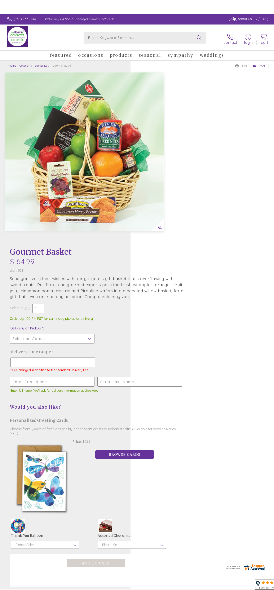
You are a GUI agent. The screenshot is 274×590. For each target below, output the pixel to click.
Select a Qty (146, 137)
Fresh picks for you (137, 423)
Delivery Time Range (158, 180)
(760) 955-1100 (25, 19)
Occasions (25, 64)
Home (12, 64)
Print (242, 64)
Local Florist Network (230, 585)
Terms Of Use (176, 585)
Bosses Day (42, 64)
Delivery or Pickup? (153, 157)
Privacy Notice (201, 585)
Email (259, 64)
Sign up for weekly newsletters (137, 446)
